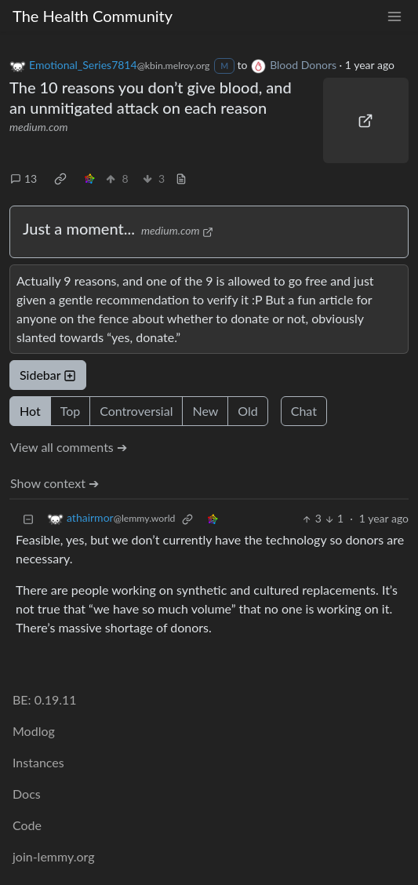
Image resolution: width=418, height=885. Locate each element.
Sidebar (48, 374)
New (205, 410)
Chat (304, 410)
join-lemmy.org (53, 856)
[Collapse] (28, 518)
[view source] (181, 178)
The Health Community (93, 15)
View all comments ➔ (68, 446)
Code (27, 825)
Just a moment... (79, 228)
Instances (38, 762)
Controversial (136, 410)
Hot (30, 410)
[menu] (394, 16)
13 (23, 178)
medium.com (38, 126)
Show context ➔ (54, 482)
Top (70, 410)
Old (247, 410)
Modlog (34, 730)
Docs (27, 793)
